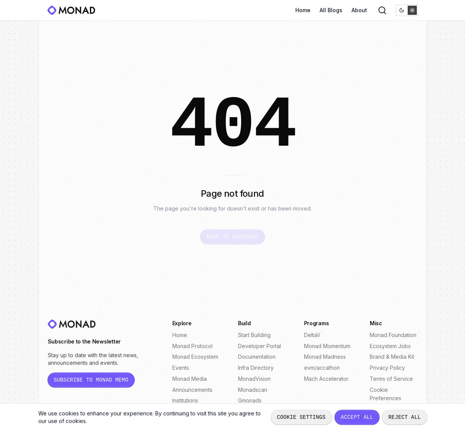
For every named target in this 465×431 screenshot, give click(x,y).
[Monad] (73, 10)
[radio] (401, 10)
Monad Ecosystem (195, 356)
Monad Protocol (192, 346)
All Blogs (331, 10)
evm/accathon (322, 367)
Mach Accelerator (326, 378)
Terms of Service (391, 378)
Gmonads (250, 400)
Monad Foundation (393, 335)
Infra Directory (256, 367)
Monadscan (252, 389)
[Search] (382, 10)
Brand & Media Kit (392, 356)
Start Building (254, 335)
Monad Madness (325, 356)
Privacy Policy (387, 367)
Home (303, 10)
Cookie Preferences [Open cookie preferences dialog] (385, 394)
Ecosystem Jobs (390, 346)
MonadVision (254, 378)
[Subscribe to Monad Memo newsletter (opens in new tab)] (91, 380)
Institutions (185, 400)
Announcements (192, 389)
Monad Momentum (327, 346)
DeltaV (312, 335)
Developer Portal (259, 346)
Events (180, 367)
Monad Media (189, 378)
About (359, 10)
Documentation (257, 356)
